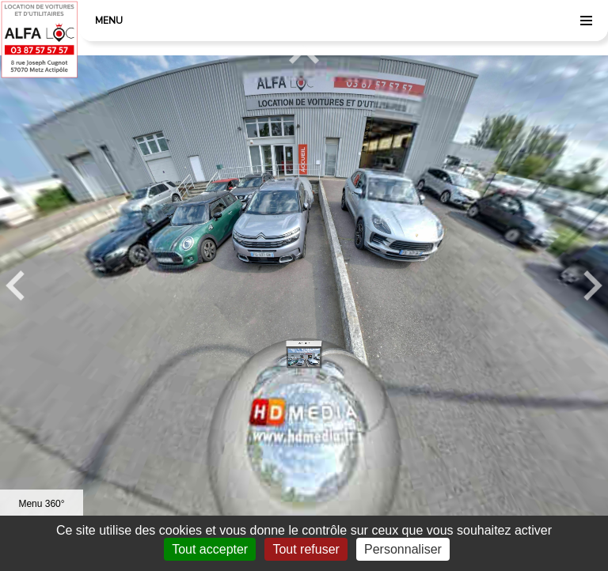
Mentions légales (143, 565)
